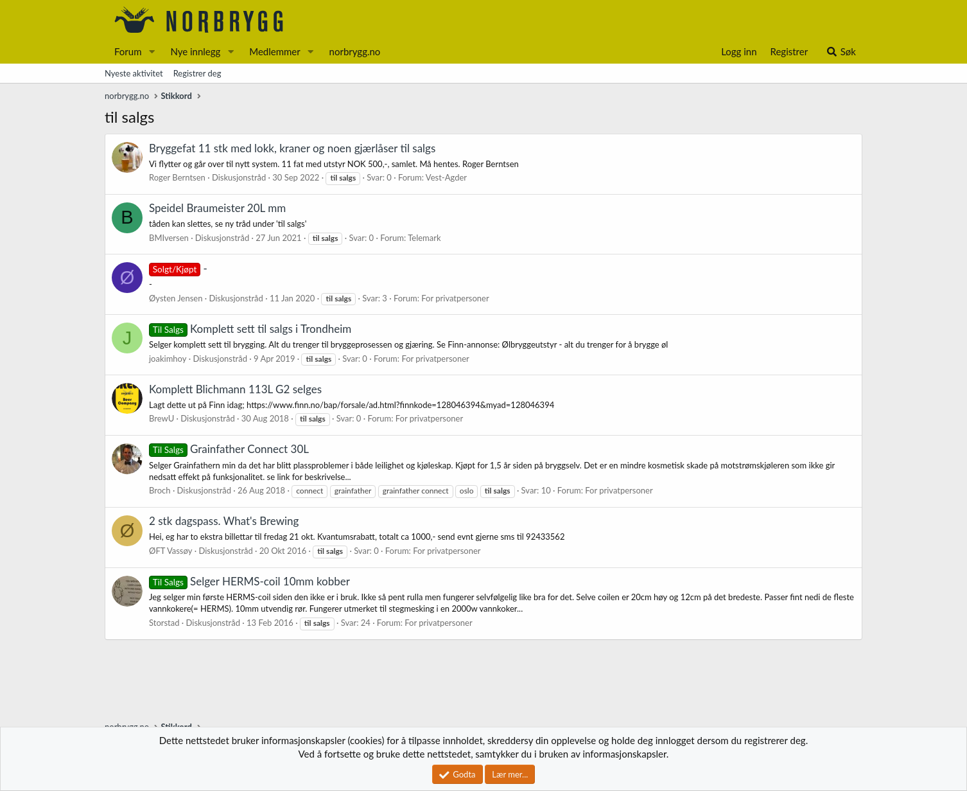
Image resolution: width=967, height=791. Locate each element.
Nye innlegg (195, 51)
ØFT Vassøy (170, 551)
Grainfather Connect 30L (229, 449)
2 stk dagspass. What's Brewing (224, 521)
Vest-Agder (446, 177)
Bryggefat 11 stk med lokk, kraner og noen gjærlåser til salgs (292, 148)
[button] (152, 52)
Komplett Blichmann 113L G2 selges (235, 389)
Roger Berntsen (177, 177)
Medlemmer (275, 51)
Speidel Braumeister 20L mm (217, 208)
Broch (160, 490)
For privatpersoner (455, 298)
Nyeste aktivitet (134, 73)
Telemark (424, 238)
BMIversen (169, 238)
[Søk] (840, 52)
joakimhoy (168, 358)
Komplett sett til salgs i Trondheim (250, 328)
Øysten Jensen (175, 298)
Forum (128, 51)
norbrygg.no (355, 51)
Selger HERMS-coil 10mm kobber (249, 581)
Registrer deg (197, 73)
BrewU (161, 418)
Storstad (164, 623)
